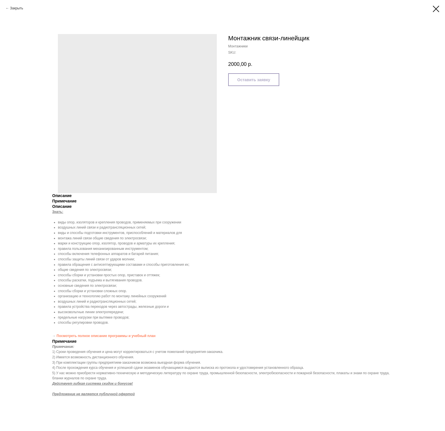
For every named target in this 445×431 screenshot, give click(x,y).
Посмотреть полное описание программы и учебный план (106, 336)
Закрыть (16, 8)
